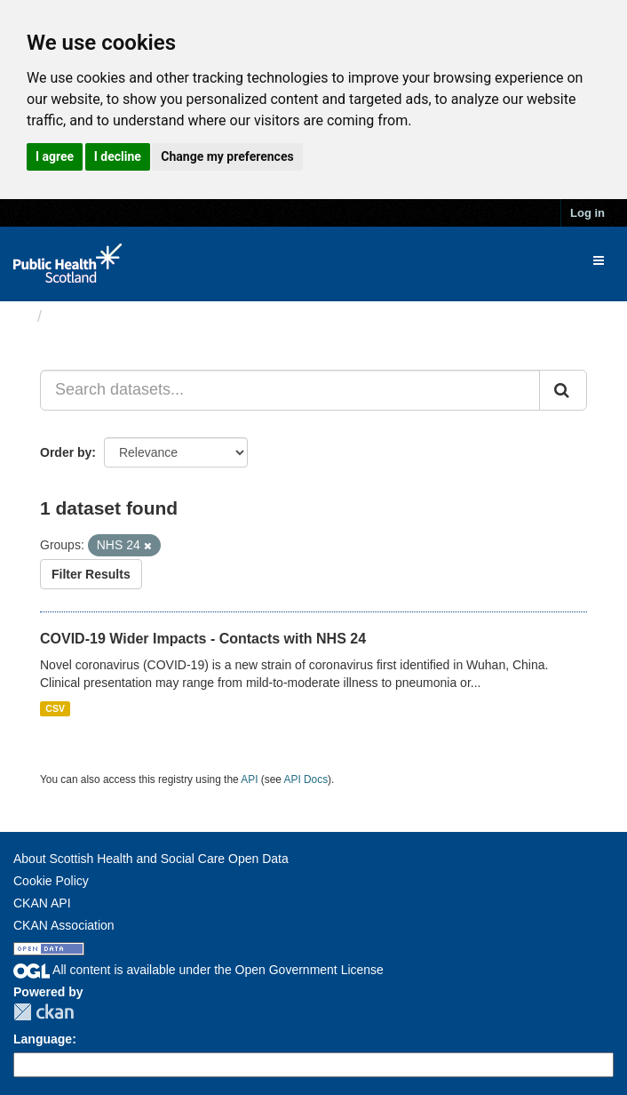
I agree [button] (55, 156)
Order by (65, 452)
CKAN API (42, 903)
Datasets (84, 316)
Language (42, 1039)
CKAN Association (64, 925)
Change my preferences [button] (227, 156)
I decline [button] (117, 156)
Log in (587, 213)
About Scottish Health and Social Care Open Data (151, 858)
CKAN (43, 1012)
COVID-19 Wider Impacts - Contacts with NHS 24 (203, 638)
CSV (55, 708)
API (249, 779)
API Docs (306, 779)
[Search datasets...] (290, 390)
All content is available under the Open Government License (198, 970)
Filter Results (91, 574)
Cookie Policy (51, 881)
